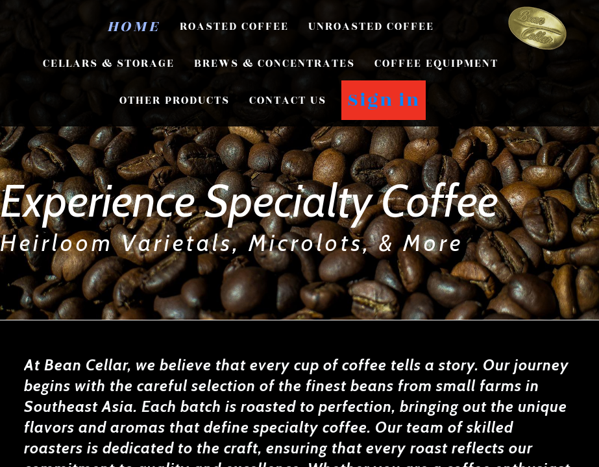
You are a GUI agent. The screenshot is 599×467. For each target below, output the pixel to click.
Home (133, 26)
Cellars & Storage (109, 63)
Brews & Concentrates (274, 63)
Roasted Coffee (234, 26)
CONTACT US (287, 100)
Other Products (174, 100)
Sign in (383, 100)
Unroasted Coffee (371, 26)
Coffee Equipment (436, 63)
